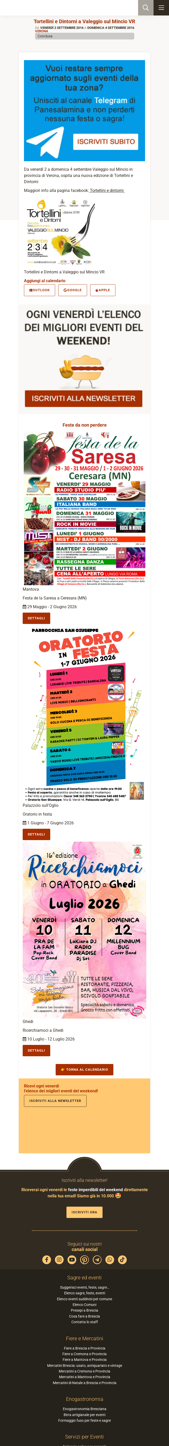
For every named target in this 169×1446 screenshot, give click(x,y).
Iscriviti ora (84, 1212)
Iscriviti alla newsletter (55, 1101)
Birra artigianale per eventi (84, 1415)
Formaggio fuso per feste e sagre (84, 1420)
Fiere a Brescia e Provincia (84, 1348)
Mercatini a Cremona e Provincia (84, 1371)
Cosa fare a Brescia (84, 1316)
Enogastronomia (84, 1399)
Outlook (39, 290)
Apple (103, 290)
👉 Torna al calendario (84, 1069)
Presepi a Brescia (84, 1310)
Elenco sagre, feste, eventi (84, 1293)
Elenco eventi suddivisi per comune (84, 1299)
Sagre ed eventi (84, 1277)
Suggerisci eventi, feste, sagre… (84, 1287)
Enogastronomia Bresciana (84, 1409)
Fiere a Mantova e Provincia (85, 1360)
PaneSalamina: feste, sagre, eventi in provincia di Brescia (30, 8)
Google (73, 290)
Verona (41, 31)
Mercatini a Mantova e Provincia (84, 1377)
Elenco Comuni (84, 1305)
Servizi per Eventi (84, 1437)
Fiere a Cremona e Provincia (84, 1354)
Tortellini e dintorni (107, 190)
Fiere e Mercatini (84, 1338)
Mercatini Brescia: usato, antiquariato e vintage (84, 1365)
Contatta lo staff (84, 1322)
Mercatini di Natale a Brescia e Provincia (84, 1383)
